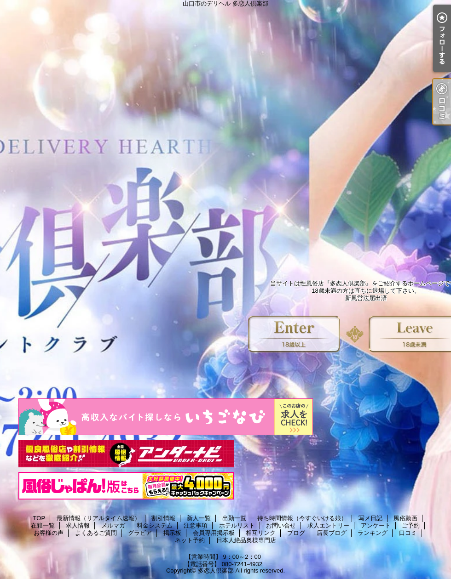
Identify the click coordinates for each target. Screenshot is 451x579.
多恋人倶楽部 (216, 570)
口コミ (408, 532)
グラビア (140, 532)
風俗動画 (405, 518)
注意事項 (196, 525)
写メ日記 (370, 518)
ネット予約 (190, 540)
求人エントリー (328, 525)
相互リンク (261, 532)
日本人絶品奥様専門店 (246, 540)
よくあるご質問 (96, 532)
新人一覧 (199, 518)
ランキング (372, 532)
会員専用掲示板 (214, 532)
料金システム (155, 525)
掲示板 (172, 532)
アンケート (376, 525)
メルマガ (113, 525)
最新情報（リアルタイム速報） (98, 518)
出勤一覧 (234, 518)
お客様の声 (49, 532)
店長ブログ (332, 532)
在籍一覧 (43, 525)
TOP (39, 518)
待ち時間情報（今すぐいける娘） (302, 518)
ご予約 (411, 525)
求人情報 (78, 525)
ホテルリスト (237, 525)
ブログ (296, 532)
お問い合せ (281, 525)
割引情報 (163, 518)
